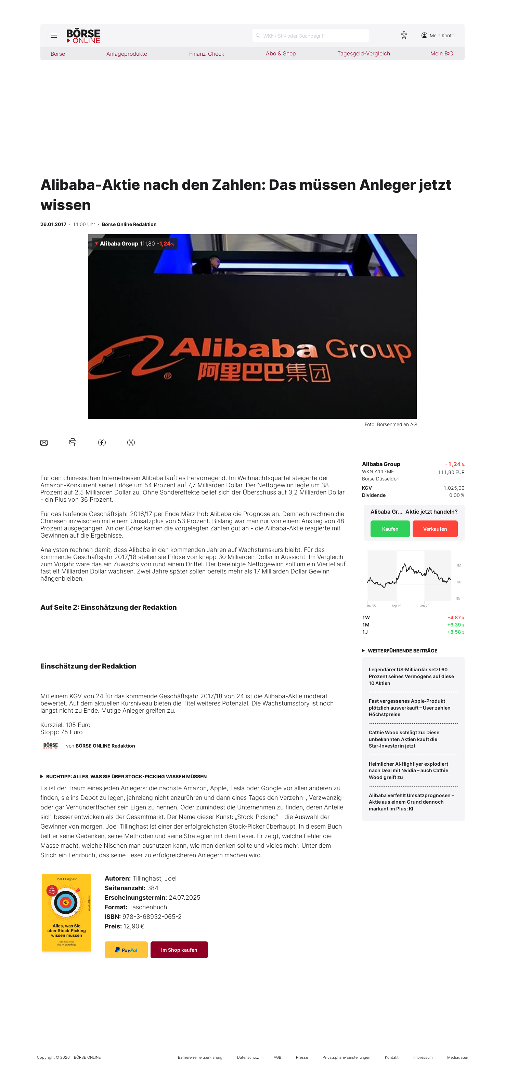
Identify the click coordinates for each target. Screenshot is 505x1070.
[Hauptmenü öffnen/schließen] (53, 35)
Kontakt (392, 1057)
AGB (277, 1057)
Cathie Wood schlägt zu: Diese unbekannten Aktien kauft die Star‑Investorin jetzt (404, 739)
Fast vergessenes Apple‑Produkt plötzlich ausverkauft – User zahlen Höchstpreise (410, 707)
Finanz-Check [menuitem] (206, 53)
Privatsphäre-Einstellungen (346, 1057)
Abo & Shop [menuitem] (281, 53)
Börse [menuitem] (58, 53)
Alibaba (152, 477)
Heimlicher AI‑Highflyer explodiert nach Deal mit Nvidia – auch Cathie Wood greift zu (408, 770)
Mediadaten (457, 1057)
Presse (302, 1057)
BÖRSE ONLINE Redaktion (105, 746)
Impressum (422, 1057)
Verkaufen (435, 529)
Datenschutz (248, 1057)
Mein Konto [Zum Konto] (438, 35)
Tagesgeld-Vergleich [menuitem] (363, 53)
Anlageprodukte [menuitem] (126, 53)
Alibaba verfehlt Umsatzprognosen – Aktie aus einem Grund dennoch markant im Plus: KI (411, 801)
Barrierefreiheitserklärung (200, 1057)
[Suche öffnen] (310, 35)
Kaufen (390, 529)
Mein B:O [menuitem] (441, 53)
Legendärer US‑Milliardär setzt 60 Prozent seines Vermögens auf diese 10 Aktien (411, 676)
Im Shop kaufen (179, 950)
